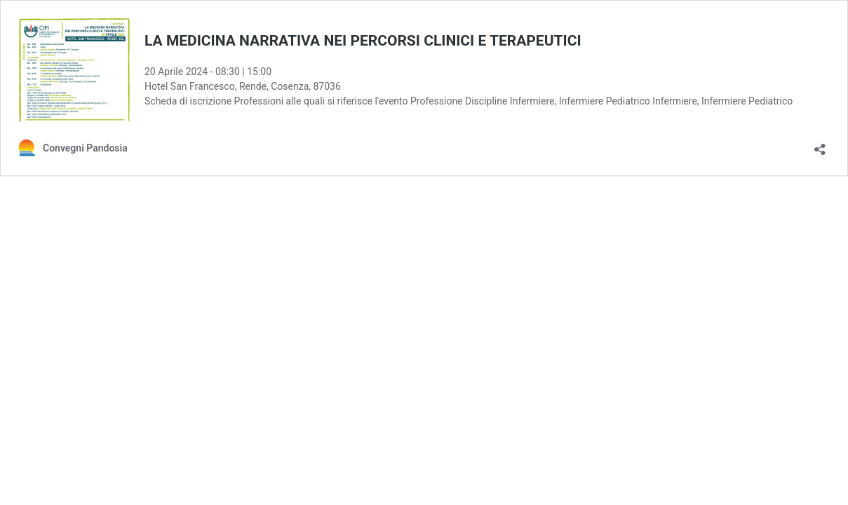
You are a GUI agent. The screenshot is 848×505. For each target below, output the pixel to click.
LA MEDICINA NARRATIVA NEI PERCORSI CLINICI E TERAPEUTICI (362, 40)
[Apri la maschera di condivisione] (820, 145)
